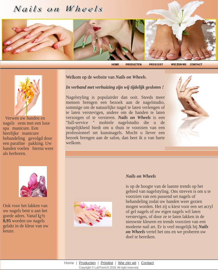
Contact (147, 263)
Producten (87, 263)
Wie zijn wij (127, 263)
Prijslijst (107, 263)
